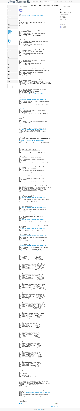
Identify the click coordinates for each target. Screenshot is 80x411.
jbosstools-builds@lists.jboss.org (65, 12)
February (10, 41)
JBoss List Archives (24, 1)
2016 (9, 57)
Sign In (65, 1)
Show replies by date (54, 406)
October (9, 32)
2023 (9, 17)
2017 (9, 53)
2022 (9, 20)
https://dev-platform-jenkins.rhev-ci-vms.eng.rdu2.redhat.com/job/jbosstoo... (33, 15)
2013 (9, 67)
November (10, 31)
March (9, 40)
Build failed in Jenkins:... (23, 6)
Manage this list (59, 1)
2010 (9, 78)
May (9, 38)
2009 (9, 81)
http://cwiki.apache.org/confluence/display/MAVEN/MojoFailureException (38, 392)
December (10, 30)
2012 (9, 71)
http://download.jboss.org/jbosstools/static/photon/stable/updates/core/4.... (32, 140)
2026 (9, 7)
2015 (9, 60)
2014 (9, 64)
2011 (9, 74)
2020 (9, 27)
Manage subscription (64, 14)
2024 (9, 13)
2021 (9, 24)
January (9, 42)
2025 (9, 10)
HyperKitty (40, 409)
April (9, 39)
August (9, 34)
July (9, 35)
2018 (9, 50)
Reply (20, 403)
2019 (9, 46)
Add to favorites (63, 19)
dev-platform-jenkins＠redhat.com (29, 9)
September (10, 33)
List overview (10, 84)
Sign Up (70, 1)
